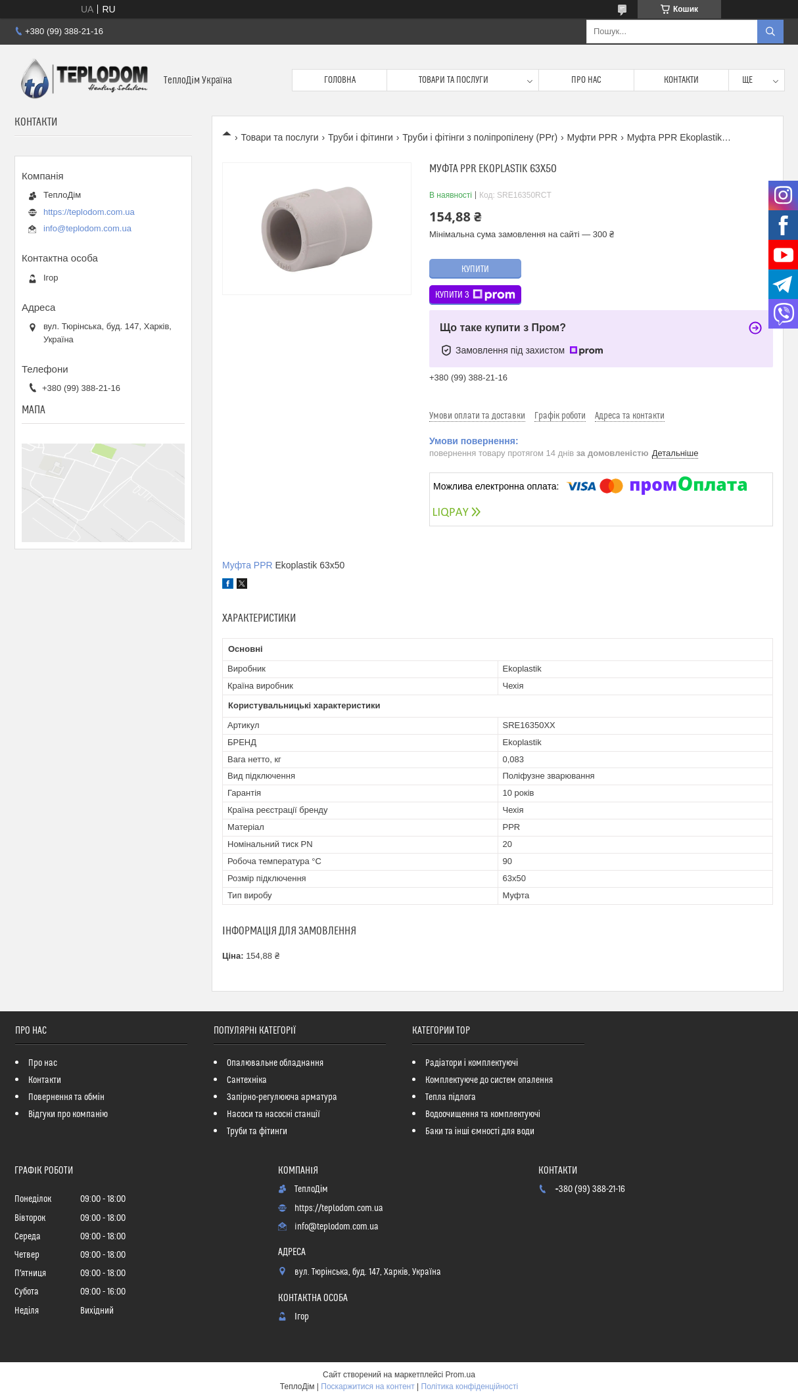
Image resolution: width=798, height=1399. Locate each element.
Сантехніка (247, 1080)
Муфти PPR (592, 137)
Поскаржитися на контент (367, 1386)
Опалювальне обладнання (275, 1063)
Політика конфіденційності (470, 1386)
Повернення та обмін (66, 1097)
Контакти (681, 80)
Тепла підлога (450, 1097)
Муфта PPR (247, 565)
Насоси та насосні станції (273, 1114)
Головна (340, 80)
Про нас (586, 80)
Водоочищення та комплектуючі (482, 1114)
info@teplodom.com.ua (87, 228)
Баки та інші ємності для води (479, 1131)
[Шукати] (770, 31)
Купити (475, 269)
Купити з (475, 295)
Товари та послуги (453, 80)
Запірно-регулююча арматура (282, 1097)
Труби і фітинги (360, 137)
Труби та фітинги (257, 1131)
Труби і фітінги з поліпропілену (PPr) (479, 137)
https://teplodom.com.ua (89, 212)
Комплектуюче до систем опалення (489, 1080)
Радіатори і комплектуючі (471, 1063)
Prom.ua (460, 1374)
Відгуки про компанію (68, 1114)
